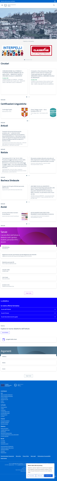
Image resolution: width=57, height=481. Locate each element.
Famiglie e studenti (5, 422)
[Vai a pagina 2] (28, 120)
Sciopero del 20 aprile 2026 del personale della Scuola (13, 187)
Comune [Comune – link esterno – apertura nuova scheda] (2, 402)
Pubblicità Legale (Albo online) (7, 448)
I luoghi (2, 408)
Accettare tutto (48, 475)
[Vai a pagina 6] (31, 59)
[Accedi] (55, 1)
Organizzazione (4, 415)
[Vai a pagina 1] (24, 59)
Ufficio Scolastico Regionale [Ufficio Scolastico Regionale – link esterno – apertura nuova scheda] (6, 394)
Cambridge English (7, 110)
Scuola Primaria (5, 313)
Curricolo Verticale (4, 436)
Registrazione (4, 458)
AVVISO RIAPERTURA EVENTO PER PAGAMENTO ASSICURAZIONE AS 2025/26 (42, 213)
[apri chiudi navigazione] (2, 5)
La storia (2, 416)
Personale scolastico (5, 421)
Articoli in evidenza (5, 28)
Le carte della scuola (5, 413)
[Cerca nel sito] (54, 5)
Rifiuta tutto (40, 475)
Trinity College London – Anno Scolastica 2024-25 (39, 110)
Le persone (3, 410)
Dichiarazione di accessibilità (44, 456)
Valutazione (3, 431)
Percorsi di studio (4, 424)
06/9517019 (11, 464)
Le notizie (3, 440)
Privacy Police (26, 456)
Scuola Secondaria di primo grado (9, 317)
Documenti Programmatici (6, 433)
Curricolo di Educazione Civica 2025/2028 (9, 434)
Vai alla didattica (5, 332)
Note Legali (33, 456)
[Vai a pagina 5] (30, 59)
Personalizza (31, 475)
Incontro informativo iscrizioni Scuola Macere (10, 213)
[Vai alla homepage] (5, 5)
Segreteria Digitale (5, 449)
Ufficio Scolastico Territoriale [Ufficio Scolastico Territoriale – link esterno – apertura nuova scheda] (7, 396)
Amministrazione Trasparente (7, 446)
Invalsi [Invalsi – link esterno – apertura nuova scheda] (2, 401)
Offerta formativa (4, 428)
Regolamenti (3, 452)
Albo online (18, 456)
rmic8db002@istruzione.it (22, 464)
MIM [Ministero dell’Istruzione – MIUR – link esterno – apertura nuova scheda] (2, 393)
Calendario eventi (4, 444)
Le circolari (3, 442)
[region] (40, 470)
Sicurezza (3, 451)
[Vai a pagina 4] (28, 59)
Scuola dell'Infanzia (6, 309)
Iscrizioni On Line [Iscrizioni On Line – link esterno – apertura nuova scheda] (4, 399)
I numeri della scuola (5, 411)
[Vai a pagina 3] (27, 59)
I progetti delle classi (5, 430)
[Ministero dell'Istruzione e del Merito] (8, 1)
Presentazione (4, 407)
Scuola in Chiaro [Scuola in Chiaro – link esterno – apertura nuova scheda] (4, 398)
